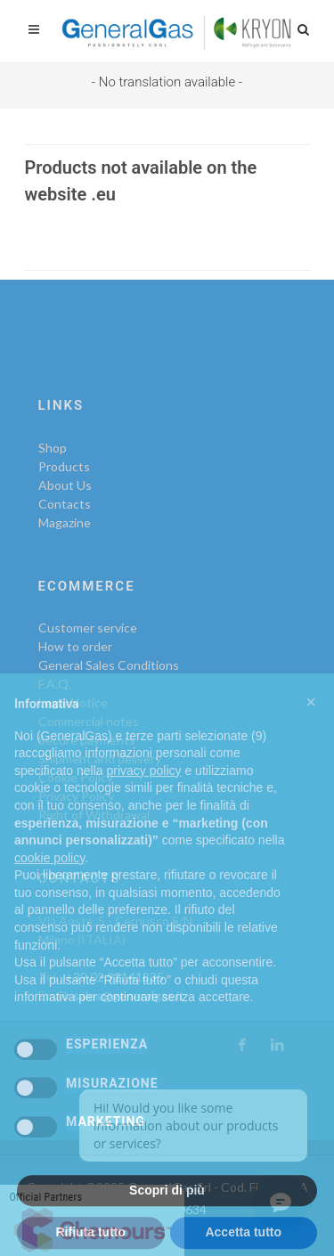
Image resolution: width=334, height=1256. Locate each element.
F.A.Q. (54, 683)
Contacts (64, 503)
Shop (52, 447)
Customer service (87, 627)
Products (64, 466)
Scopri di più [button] (167, 1214)
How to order (75, 646)
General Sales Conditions (108, 665)
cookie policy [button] (49, 882)
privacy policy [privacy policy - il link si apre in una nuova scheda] (144, 794)
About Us (65, 485)
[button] (311, 726)
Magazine (64, 522)
